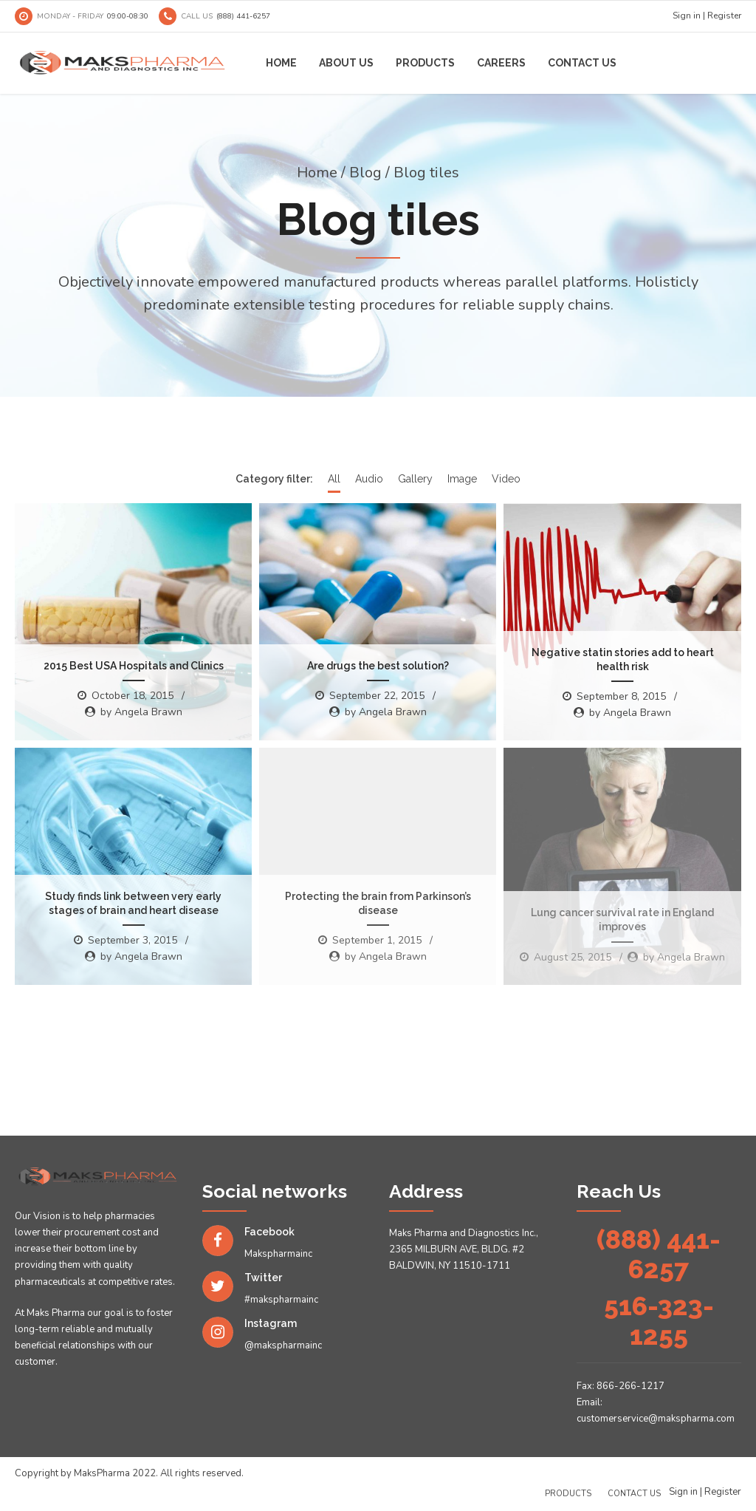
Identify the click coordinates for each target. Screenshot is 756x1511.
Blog (365, 173)
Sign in (687, 15)
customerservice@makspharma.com (656, 1418)
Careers (501, 63)
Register (724, 15)
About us (346, 63)
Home (281, 63)
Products (425, 63)
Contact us (582, 63)
